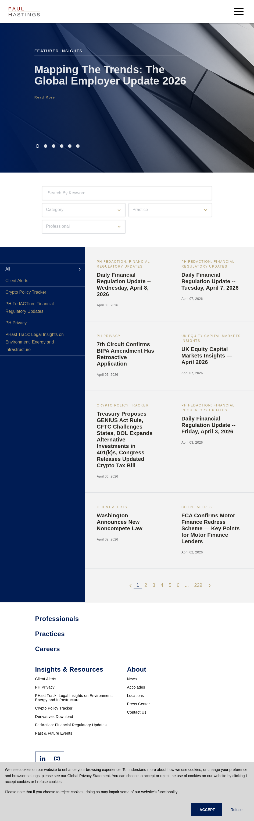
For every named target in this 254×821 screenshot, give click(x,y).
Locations (135, 695)
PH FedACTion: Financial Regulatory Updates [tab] (29, 307)
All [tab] (7, 269)
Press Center (138, 704)
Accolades (136, 687)
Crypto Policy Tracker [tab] (25, 292)
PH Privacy (45, 687)
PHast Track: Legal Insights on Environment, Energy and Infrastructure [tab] (34, 342)
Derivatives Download (54, 716)
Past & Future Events (53, 733)
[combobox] (48, 193)
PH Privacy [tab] (16, 323)
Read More (44, 97)
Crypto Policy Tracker (54, 708)
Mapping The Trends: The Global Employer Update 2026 (110, 75)
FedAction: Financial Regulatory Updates (71, 725)
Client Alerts (45, 679)
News (132, 679)
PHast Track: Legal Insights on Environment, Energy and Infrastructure (74, 697)
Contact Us (136, 712)
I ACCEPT (206, 810)
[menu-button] (238, 11)
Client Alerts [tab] (16, 280)
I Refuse (235, 810)
